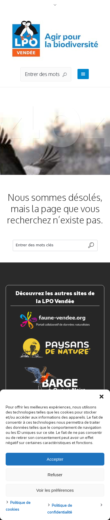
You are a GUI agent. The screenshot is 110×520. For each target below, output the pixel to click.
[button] (101, 396)
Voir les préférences (55, 490)
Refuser (55, 474)
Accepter (55, 459)
